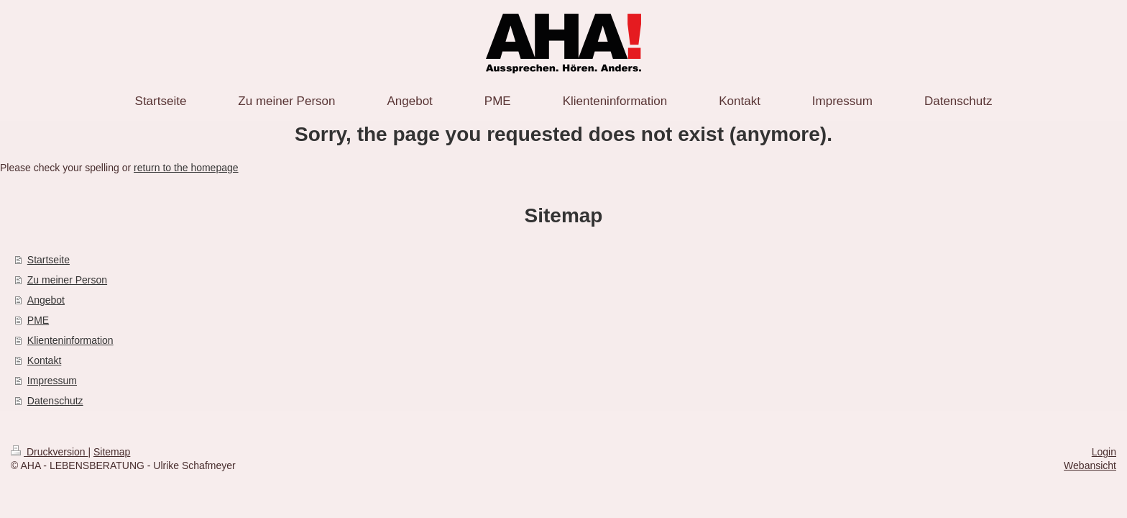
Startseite (48, 259)
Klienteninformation (70, 340)
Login (1104, 452)
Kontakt (44, 360)
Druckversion (49, 452)
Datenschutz (55, 400)
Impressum (52, 380)
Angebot (46, 300)
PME (38, 320)
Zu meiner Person (67, 280)
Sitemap (111, 452)
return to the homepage (186, 167)
